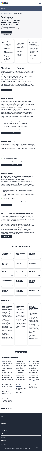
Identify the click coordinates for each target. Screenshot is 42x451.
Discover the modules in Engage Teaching (12, 164)
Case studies (16, 8)
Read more (4, 252)
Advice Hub (4, 433)
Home (2, 13)
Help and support (24, 8)
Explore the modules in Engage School (11, 132)
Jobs (2, 420)
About (2, 416)
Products (3, 437)
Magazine (3, 423)
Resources (3, 427)
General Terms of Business (18, 447)
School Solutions (8, 13)
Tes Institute (4, 430)
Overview (9, 8)
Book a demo (35, 8)
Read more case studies (21, 352)
